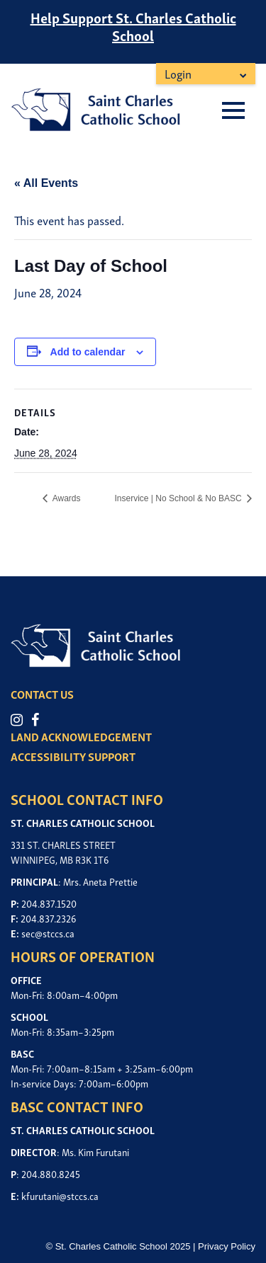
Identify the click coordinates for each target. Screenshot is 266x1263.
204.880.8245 (50, 1173)
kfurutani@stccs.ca (60, 1195)
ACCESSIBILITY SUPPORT (73, 756)
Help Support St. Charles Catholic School (133, 26)
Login (178, 73)
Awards (65, 498)
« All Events (46, 183)
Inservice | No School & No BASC (179, 498)
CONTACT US (42, 694)
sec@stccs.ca (47, 933)
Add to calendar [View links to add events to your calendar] (88, 352)
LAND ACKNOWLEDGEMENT (81, 736)
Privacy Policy (226, 1246)
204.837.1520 (49, 903)
